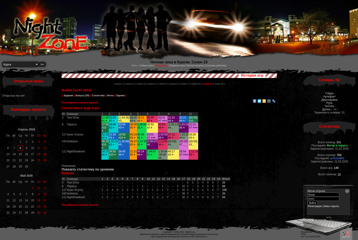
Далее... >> (329, 109)
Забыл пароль (331, 206)
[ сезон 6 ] (174, 84)
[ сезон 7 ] (185, 84)
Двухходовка (329, 99)
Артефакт (329, 96)
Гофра (329, 93)
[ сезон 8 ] (196, 84)
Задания (68, 95)
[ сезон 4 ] (152, 84)
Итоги (110, 95)
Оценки (120, 95)
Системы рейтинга (216, 65)
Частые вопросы (195, 65)
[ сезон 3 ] (141, 84)
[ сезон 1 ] (119, 84)
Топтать (329, 106)
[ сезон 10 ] (219, 84)
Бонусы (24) (82, 95)
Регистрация (314, 206)
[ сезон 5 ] (163, 84)
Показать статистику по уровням (88, 169)
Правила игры (177, 65)
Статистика (98, 95)
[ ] (207, 84)
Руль (329, 103)
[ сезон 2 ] (130, 84)
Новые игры (146, 65)
